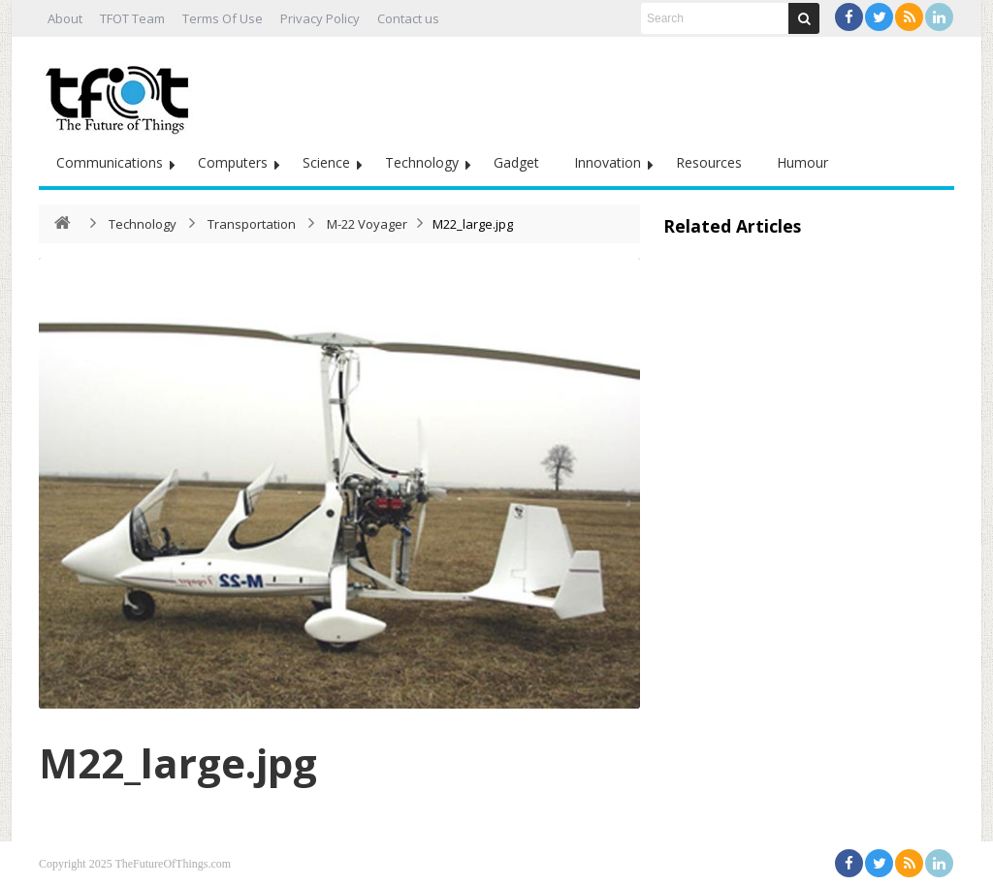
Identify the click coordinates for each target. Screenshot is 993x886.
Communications (109, 162)
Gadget (516, 162)
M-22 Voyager (367, 224)
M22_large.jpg (178, 762)
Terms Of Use (222, 18)
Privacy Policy (320, 18)
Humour (802, 162)
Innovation (607, 162)
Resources (709, 162)
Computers (233, 162)
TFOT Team (132, 18)
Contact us (408, 18)
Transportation (252, 224)
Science (326, 162)
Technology (422, 162)
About (65, 18)
